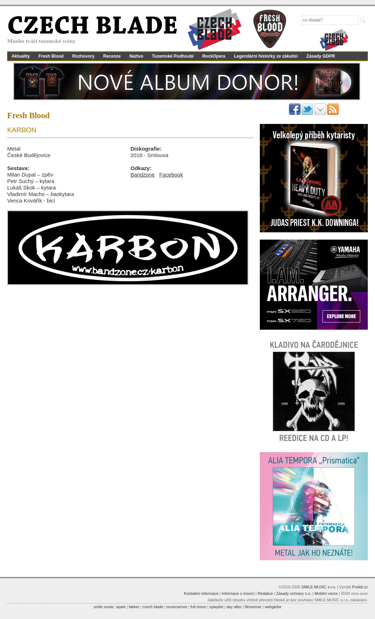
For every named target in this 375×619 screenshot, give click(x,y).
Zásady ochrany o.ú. (293, 593)
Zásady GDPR (320, 56)
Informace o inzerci (238, 593)
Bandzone (143, 175)
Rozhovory (83, 56)
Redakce (265, 593)
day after (233, 607)
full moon (198, 607)
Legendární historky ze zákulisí (266, 56)
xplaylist (216, 607)
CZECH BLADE (92, 27)
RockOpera (213, 56)
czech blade (153, 607)
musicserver (176, 607)
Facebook (171, 175)
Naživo (136, 56)
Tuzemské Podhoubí (173, 56)
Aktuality (21, 56)
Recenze (112, 56)
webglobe (273, 607)
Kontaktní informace (201, 593)
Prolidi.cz (360, 587)
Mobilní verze (326, 593)
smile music (104, 607)
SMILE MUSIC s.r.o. (318, 587)
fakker (134, 607)
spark (120, 607)
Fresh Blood (51, 56)
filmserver (253, 607)
